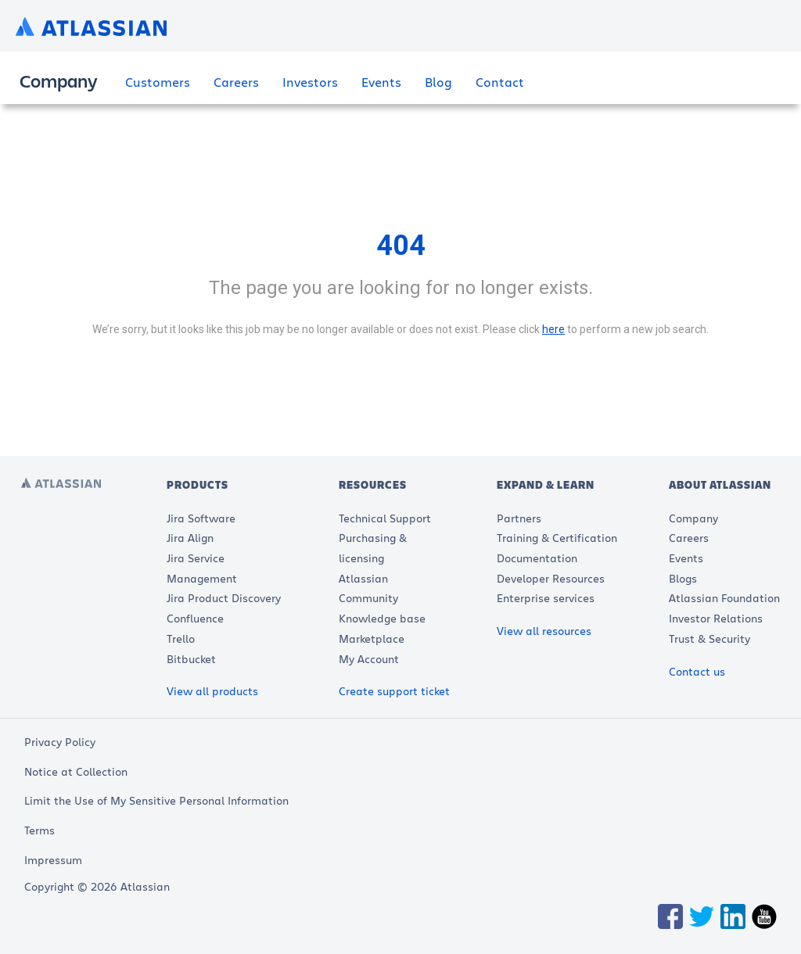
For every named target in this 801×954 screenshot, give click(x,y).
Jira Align (190, 537)
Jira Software (201, 518)
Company (693, 518)
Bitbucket (191, 658)
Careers (236, 82)
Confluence (195, 618)
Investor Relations (716, 618)
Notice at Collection (76, 771)
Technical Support (385, 518)
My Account (369, 658)
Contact (500, 82)
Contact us (697, 671)
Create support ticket (394, 690)
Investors (310, 82)
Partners (519, 518)
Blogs (683, 578)
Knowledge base (382, 618)
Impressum (53, 859)
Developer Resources (551, 578)
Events (381, 82)
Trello (181, 638)
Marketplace (371, 638)
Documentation (537, 558)
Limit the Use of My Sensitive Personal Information (156, 800)
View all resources (544, 630)
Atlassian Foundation (724, 597)
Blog (438, 82)
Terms (39, 830)
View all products (212, 690)
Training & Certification (557, 537)
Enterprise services (545, 597)
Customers (157, 82)
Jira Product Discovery (224, 597)
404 (401, 245)
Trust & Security (709, 638)
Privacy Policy (59, 741)
